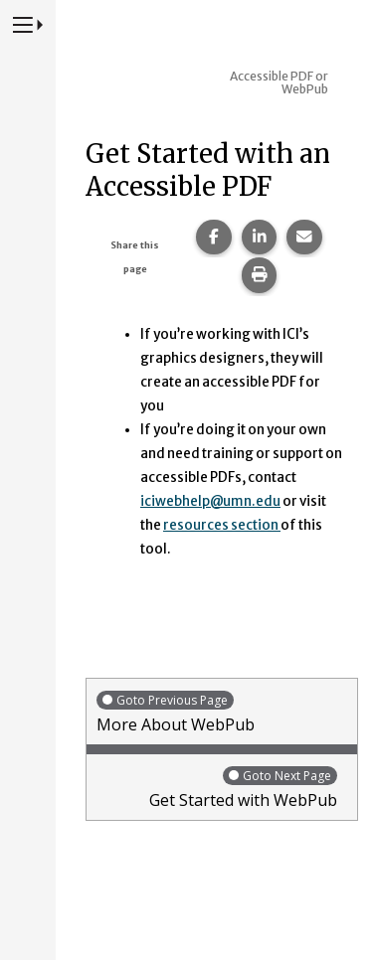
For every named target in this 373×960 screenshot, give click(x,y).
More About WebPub (221, 712)
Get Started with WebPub (216, 787)
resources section (221, 525)
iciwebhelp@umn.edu (210, 501)
